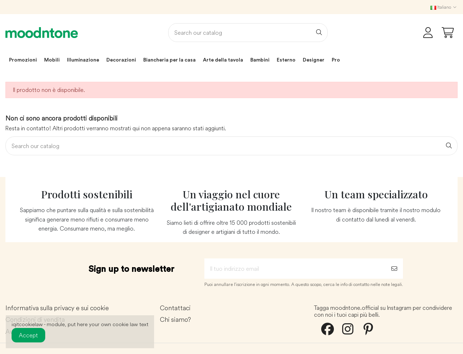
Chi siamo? (175, 320)
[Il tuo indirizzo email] (295, 268)
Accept (28, 335)
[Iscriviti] (394, 268)
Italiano (444, 7)
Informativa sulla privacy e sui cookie (57, 308)
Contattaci (175, 308)
